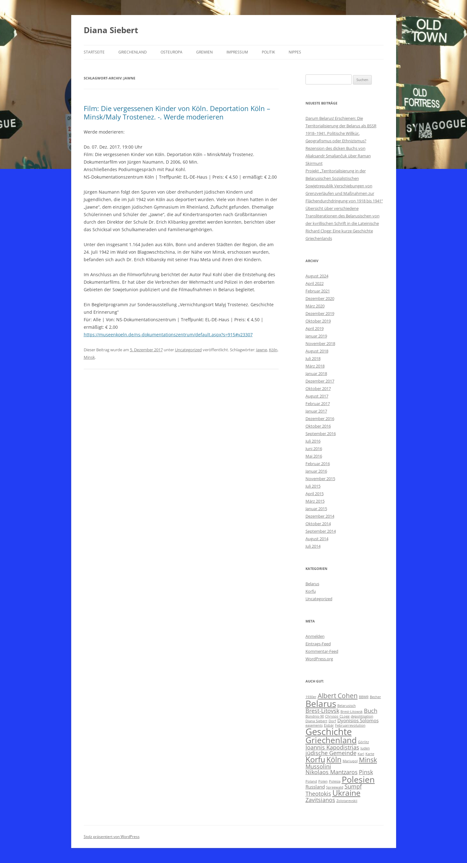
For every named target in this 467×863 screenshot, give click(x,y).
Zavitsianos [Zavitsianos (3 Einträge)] (320, 800)
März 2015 (315, 501)
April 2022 (315, 283)
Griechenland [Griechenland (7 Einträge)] (331, 740)
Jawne (261, 350)
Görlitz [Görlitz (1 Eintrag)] (363, 742)
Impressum (237, 52)
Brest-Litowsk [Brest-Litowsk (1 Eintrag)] (351, 711)
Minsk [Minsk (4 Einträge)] (368, 759)
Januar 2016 (316, 471)
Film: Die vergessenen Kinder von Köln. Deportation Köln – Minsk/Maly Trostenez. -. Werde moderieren (177, 112)
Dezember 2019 (320, 313)
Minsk (89, 357)
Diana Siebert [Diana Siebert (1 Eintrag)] (316, 721)
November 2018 (320, 343)
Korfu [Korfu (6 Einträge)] (315, 759)
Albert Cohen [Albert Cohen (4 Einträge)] (338, 695)
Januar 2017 (316, 411)
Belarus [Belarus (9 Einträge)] (321, 703)
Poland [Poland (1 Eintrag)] (311, 781)
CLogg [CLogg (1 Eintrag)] (345, 716)
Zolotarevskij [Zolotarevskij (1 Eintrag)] (346, 801)
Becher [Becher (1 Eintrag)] (375, 697)
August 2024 (317, 276)
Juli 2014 (313, 546)
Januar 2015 (316, 508)
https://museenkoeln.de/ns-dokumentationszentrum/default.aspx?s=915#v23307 (168, 335)
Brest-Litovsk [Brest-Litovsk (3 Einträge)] (322, 710)
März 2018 (315, 366)
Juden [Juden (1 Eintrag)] (365, 748)
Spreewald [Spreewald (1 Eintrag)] (334, 787)
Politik (268, 52)
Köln (273, 350)
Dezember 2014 (320, 516)
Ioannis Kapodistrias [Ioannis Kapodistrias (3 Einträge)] (332, 747)
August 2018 (317, 351)
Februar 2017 (318, 403)
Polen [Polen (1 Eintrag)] (323, 781)
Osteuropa (171, 52)
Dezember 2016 (320, 418)
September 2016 (321, 433)
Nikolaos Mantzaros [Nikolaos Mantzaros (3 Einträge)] (332, 772)
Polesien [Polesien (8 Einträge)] (358, 779)
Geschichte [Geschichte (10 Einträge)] (329, 731)
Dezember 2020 (320, 298)
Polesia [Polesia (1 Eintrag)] (334, 781)
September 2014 (321, 531)
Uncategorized (188, 350)
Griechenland (132, 52)
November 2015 (320, 478)
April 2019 (315, 328)
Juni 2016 (314, 448)
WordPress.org (319, 659)
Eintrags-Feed (318, 644)
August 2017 (317, 396)
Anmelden (315, 636)
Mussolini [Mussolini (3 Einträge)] (318, 766)
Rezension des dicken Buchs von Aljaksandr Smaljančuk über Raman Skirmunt (338, 155)
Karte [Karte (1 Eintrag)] (369, 754)
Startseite (94, 52)
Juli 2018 (313, 358)
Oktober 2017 (318, 388)
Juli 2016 (313, 441)
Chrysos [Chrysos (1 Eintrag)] (331, 716)
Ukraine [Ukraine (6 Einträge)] (346, 793)
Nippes (295, 52)
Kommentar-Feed (322, 651)
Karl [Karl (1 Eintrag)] (361, 754)
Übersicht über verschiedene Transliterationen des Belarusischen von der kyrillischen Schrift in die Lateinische (343, 216)
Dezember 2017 (320, 381)
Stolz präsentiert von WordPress (112, 836)
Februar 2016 (318, 463)
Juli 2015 (313, 486)
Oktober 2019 (318, 321)
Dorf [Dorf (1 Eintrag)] (332, 721)
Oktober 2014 (318, 523)
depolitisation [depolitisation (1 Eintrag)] (362, 716)
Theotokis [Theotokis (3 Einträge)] (318, 793)
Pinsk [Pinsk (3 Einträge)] (366, 772)
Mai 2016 (314, 456)
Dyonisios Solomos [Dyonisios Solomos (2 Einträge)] (358, 720)
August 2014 (317, 538)
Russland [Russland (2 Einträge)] (315, 787)
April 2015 (315, 493)
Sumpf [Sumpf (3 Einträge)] (353, 786)
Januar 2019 (316, 336)
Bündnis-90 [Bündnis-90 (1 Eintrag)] (315, 716)
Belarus (312, 583)
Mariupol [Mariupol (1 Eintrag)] (350, 761)
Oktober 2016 (318, 426)
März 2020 (315, 306)
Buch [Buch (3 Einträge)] (370, 710)
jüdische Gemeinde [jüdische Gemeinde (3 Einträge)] (331, 753)
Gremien (204, 52)
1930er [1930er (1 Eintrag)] (311, 697)
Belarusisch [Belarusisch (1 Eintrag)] (346, 705)
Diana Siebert (111, 30)
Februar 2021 (318, 291)
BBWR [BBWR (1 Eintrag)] (364, 697)
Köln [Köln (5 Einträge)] (333, 759)
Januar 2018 (316, 373)
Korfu (311, 591)
